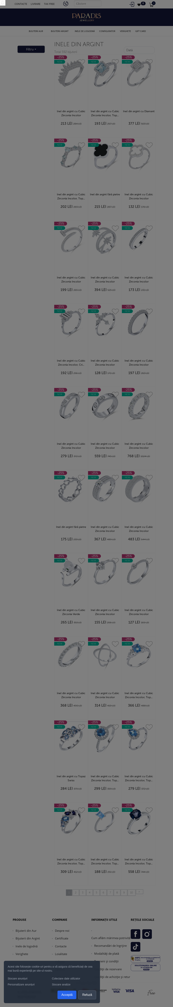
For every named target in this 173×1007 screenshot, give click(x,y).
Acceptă (66, 994)
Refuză (87, 994)
